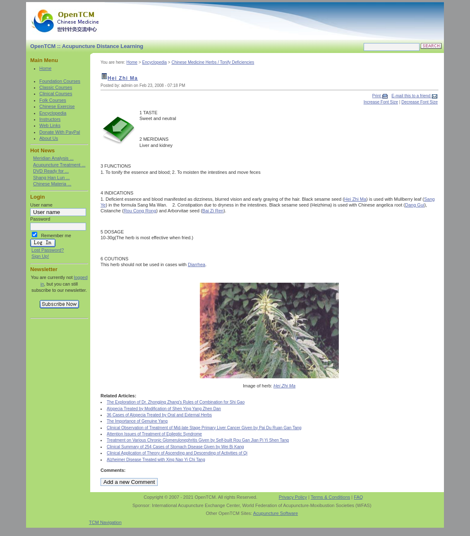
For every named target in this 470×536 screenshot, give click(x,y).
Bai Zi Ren (212, 210)
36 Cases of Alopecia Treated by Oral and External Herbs (159, 415)
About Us (48, 138)
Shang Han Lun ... (51, 177)
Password (40, 218)
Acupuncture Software (275, 513)
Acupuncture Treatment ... (59, 164)
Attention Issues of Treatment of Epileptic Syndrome (154, 434)
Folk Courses (52, 100)
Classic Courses (55, 87)
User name (41, 204)
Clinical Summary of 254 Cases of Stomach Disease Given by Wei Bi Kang (175, 447)
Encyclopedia (52, 113)
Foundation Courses (59, 81)
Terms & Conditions (330, 497)
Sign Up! (40, 256)
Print (377, 96)
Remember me (56, 235)
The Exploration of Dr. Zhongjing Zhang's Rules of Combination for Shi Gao (176, 402)
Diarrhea (196, 264)
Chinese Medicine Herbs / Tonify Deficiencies (212, 62)
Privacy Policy (293, 497)
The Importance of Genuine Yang (137, 421)
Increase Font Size (381, 102)
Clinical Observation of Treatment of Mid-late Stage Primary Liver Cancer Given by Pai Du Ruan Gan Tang (204, 427)
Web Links (49, 125)
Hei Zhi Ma (123, 78)
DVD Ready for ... (51, 170)
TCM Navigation (105, 522)
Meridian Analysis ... (53, 158)
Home (45, 68)
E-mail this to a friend (411, 96)
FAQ (358, 497)
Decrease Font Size (419, 102)
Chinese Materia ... (52, 183)
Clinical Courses (55, 93)
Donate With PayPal (59, 132)
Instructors (49, 119)
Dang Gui (414, 204)
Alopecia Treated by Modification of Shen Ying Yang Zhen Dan (164, 408)
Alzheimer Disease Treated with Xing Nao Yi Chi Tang (156, 459)
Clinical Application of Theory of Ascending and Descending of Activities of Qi (177, 453)
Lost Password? (47, 250)
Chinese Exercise (57, 106)
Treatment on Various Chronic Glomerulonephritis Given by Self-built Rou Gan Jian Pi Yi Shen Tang (198, 440)
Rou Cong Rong (140, 210)
